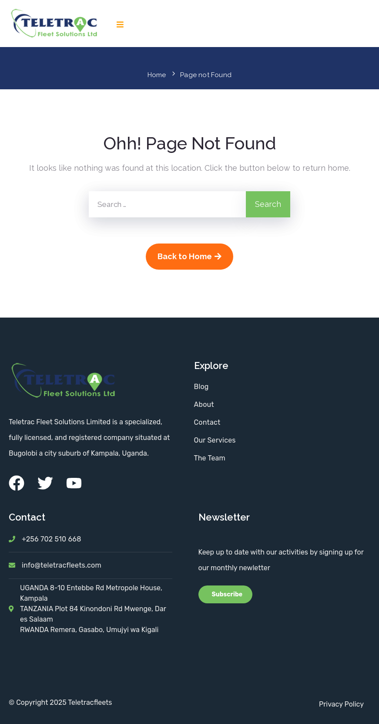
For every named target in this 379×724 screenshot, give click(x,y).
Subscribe (227, 594)
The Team (210, 458)
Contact (207, 422)
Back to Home (189, 256)
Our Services (215, 440)
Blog (201, 386)
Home (157, 75)
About (204, 404)
